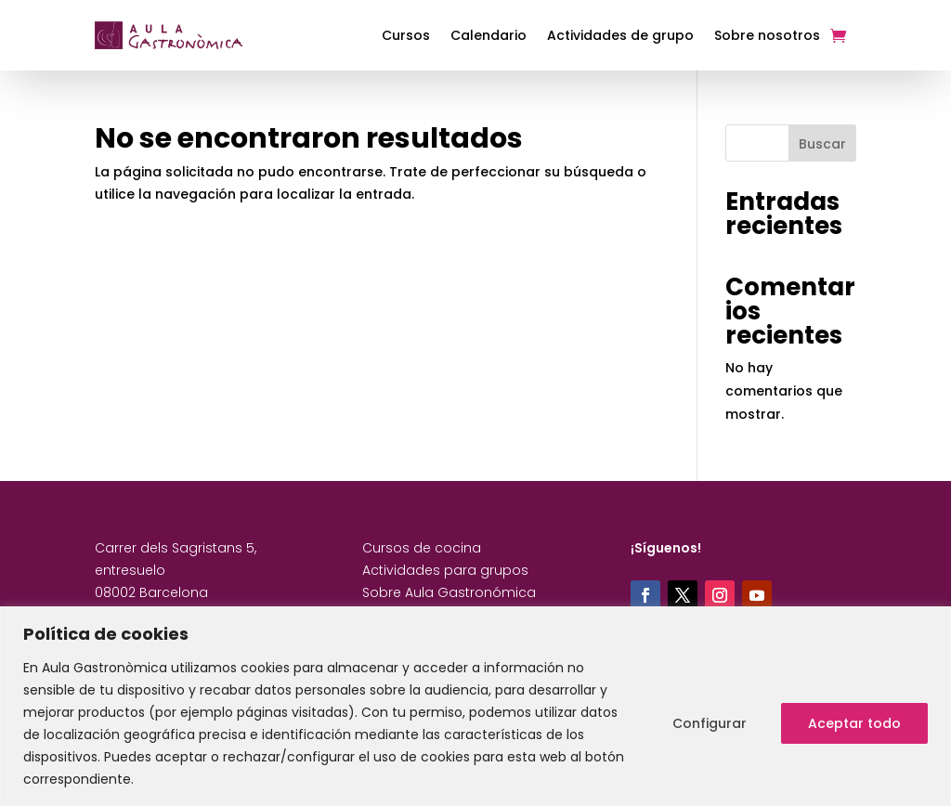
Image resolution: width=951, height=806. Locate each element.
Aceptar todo (854, 723)
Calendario (488, 35)
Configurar (709, 723)
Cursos (406, 35)
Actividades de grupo (620, 35)
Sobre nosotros (767, 35)
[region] (475, 706)
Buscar (822, 144)
